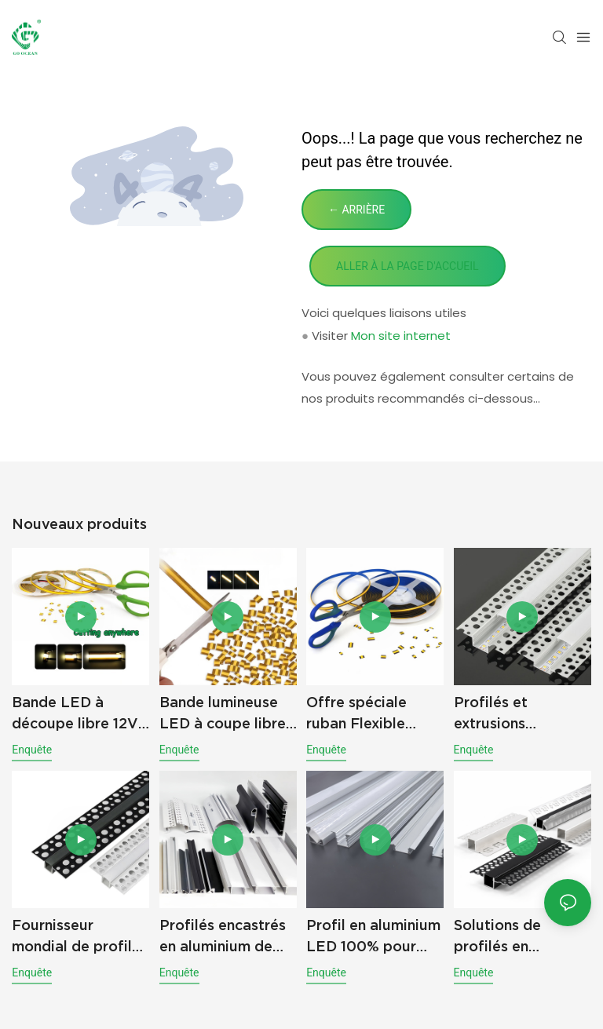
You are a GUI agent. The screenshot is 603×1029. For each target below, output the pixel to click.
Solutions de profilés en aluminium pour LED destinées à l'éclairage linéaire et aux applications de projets (521, 937)
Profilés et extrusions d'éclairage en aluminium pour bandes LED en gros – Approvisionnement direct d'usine (522, 714)
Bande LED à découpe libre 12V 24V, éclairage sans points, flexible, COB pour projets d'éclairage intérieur (79, 714)
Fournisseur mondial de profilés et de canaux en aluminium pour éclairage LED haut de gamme (80, 937)
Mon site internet (401, 335)
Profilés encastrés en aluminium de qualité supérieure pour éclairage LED (227, 937)
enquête (32, 749)
